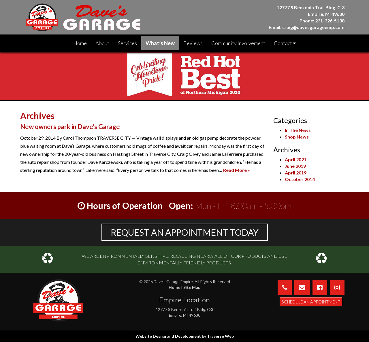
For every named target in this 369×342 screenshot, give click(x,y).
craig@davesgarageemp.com (313, 27)
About (102, 43)
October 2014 (300, 179)
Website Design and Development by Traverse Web (184, 336)
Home (80, 43)
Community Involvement (238, 43)
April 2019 (295, 172)
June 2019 (295, 166)
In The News (298, 130)
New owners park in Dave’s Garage (70, 126)
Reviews (193, 43)
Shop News (297, 136)
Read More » (236, 170)
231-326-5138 (329, 20)
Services (127, 43)
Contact (285, 43)
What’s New (160, 43)
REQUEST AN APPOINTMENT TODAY (185, 232)
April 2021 (295, 159)
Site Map (191, 287)
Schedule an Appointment (311, 301)
